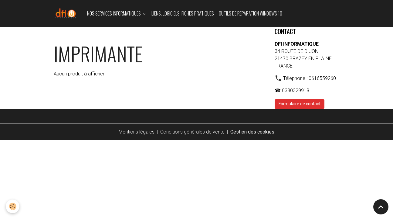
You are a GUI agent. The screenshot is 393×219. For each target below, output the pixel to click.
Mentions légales (136, 132)
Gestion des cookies (252, 132)
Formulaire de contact (299, 103)
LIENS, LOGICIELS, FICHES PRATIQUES (182, 13)
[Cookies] (13, 206)
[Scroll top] (380, 206)
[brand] (67, 13)
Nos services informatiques (114, 13)
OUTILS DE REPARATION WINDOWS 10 (250, 13)
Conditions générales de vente (192, 132)
